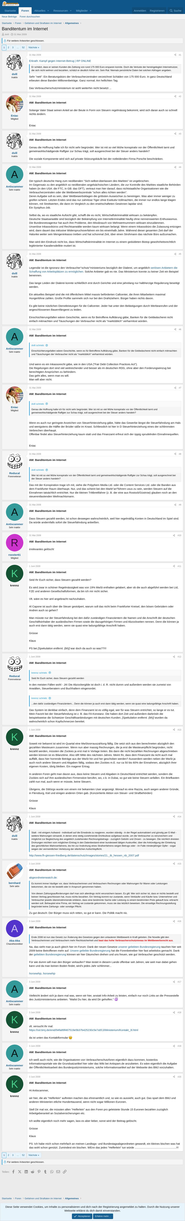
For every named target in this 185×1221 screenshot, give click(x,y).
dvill (7, 34)
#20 (179, 1077)
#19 (179, 1046)
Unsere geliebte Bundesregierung (90, 950)
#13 (179, 730)
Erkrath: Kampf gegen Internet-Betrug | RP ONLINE (60, 60)
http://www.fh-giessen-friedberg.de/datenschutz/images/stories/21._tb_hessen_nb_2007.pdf (84, 855)
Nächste (33, 47)
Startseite (10, 10)
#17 (179, 982)
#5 (180, 254)
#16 (179, 921)
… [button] (18, 47)
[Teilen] (175, 55)
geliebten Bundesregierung (50, 954)
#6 (180, 329)
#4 (180, 167)
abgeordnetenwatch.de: (43, 877)
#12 (179, 656)
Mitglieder (82, 10)
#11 (179, 566)
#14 (179, 816)
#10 (179, 535)
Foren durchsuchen (30, 16)
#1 (180, 55)
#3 (180, 134)
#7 (180, 388)
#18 (179, 1012)
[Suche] (175, 10)
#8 (180, 454)
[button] (48, 10)
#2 (180, 96)
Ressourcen (60, 10)
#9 (180, 505)
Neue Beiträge (9, 16)
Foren (25, 10)
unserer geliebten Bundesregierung (139, 946)
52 (23, 47)
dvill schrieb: (37, 345)
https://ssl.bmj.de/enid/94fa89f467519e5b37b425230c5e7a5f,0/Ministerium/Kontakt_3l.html (83, 1030)
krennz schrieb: (39, 672)
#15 (179, 864)
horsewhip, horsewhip (42, 973)
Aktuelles (39, 10)
